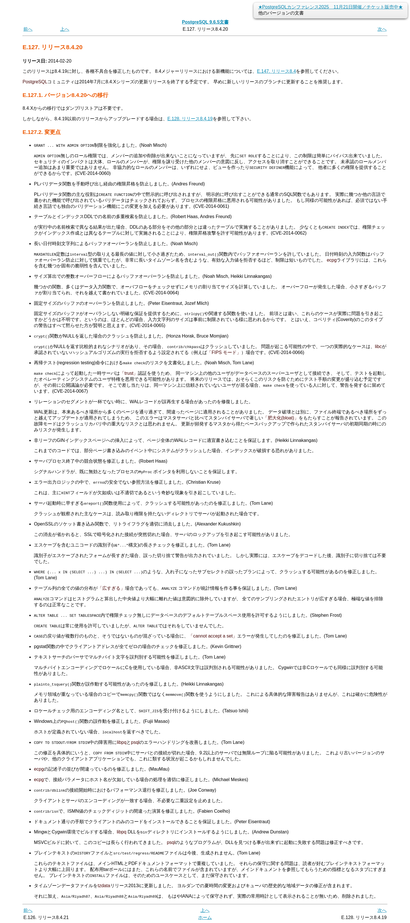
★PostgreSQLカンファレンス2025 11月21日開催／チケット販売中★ (330, 7)
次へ (382, 29)
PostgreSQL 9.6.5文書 (205, 22)
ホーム (205, 916)
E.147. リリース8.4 (276, 71)
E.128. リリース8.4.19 (190, 118)
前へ (27, 29)
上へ (64, 29)
